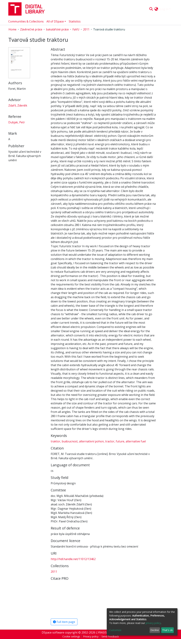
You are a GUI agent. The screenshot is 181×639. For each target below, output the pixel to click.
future (120, 441)
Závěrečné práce (31, 29)
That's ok (167, 630)
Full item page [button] (64, 622)
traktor (56, 441)
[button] (156, 9)
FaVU (75, 29)
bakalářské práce (57, 29)
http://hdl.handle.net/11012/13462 (73, 559)
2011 (86, 29)
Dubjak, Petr (16, 122)
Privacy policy (90, 636)
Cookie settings (71, 636)
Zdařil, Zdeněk (17, 105)
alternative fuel (135, 441)
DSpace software (53, 632)
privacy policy (153, 623)
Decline (154, 630)
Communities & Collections (26, 21)
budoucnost (69, 441)
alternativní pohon (91, 441)
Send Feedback (110, 636)
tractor (109, 441)
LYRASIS (101, 632)
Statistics (75, 21)
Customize (115, 630)
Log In (164, 9)
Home (12, 29)
